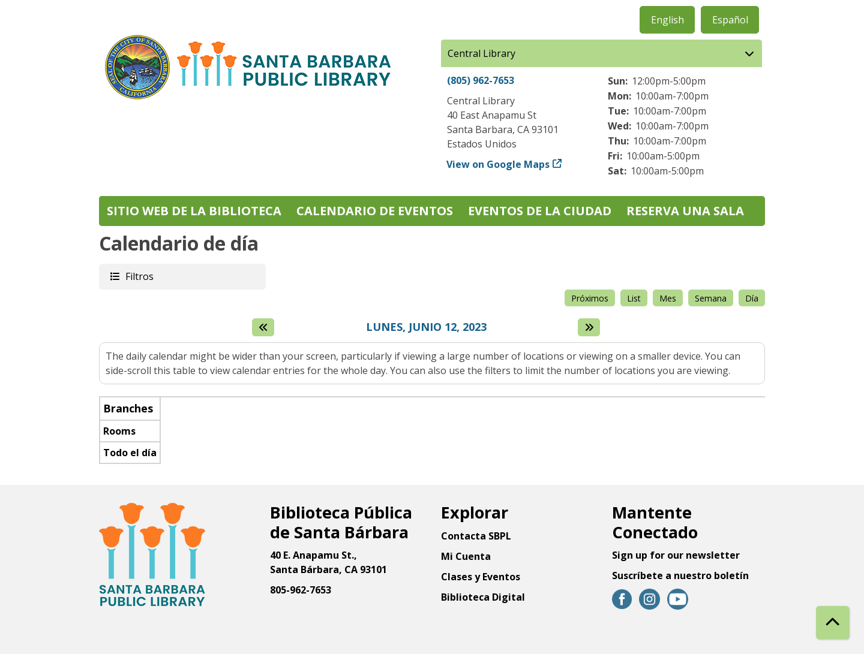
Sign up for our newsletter (676, 555)
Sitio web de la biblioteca (194, 211)
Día (751, 298)
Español (730, 19)
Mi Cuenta (466, 556)
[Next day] (589, 327)
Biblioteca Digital (483, 597)
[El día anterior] (263, 327)
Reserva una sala (685, 211)
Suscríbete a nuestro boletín (680, 575)
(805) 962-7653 (480, 80)
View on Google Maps (498, 164)
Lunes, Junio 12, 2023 (426, 327)
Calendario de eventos (374, 211)
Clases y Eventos (480, 576)
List (634, 298)
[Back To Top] (832, 622)
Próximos (589, 298)
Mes (667, 298)
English (667, 19)
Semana (711, 298)
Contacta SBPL (476, 536)
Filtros (138, 276)
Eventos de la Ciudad (539, 211)
